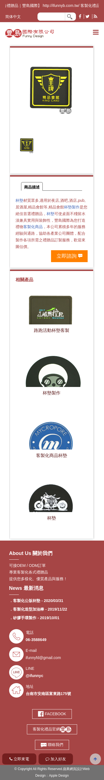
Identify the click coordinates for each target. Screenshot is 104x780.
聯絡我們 (52, 744)
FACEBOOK (52, 714)
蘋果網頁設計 (73, 769)
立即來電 (19, 759)
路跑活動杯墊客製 (51, 330)
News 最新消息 (26, 588)
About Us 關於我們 (31, 553)
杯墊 (19, 200)
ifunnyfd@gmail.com (43, 657)
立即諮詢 (67, 256)
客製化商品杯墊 (51, 455)
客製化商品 (33, 226)
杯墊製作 (72, 207)
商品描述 (32, 187)
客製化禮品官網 (52, 729)
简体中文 (13, 16)
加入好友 (55, 759)
